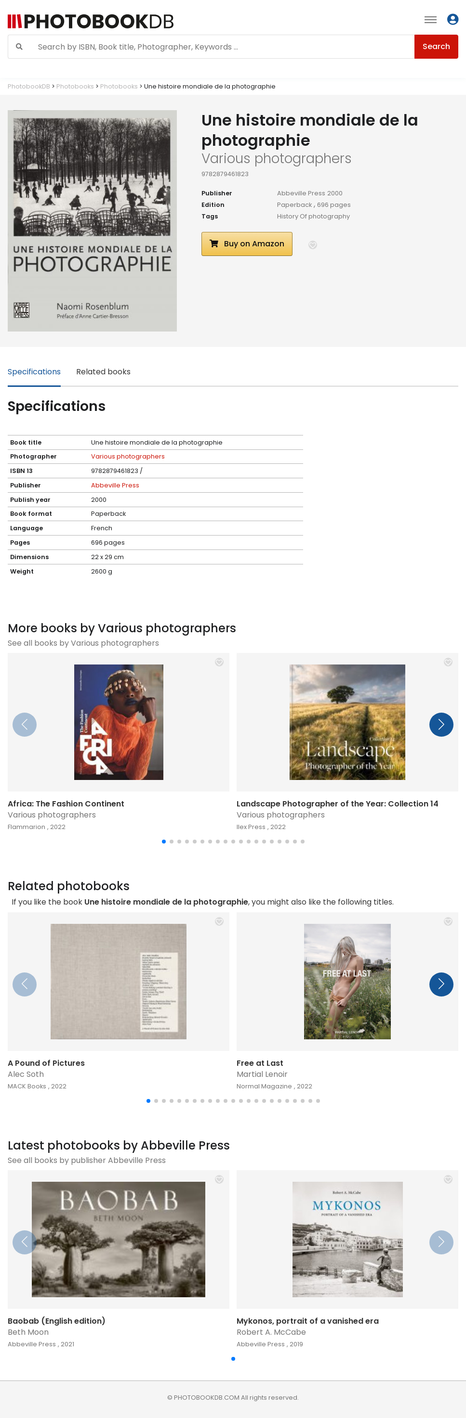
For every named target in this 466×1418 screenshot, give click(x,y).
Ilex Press (251, 827)
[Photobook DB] (143, 21)
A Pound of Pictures (46, 1063)
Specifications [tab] (34, 371)
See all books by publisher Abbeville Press (87, 1160)
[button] (312, 245)
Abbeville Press (301, 193)
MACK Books (27, 1086)
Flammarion (26, 827)
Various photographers (128, 456)
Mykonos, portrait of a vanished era (308, 1321)
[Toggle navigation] (430, 19)
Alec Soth (26, 1074)
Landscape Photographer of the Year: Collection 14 (338, 803)
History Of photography (313, 216)
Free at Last (260, 1063)
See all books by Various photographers (83, 643)
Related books (103, 371)
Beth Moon (28, 1332)
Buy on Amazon (247, 243)
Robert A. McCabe (271, 1332)
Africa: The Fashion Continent (66, 803)
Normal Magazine (264, 1086)
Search (436, 46)
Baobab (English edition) (57, 1321)
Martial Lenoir (262, 1074)
